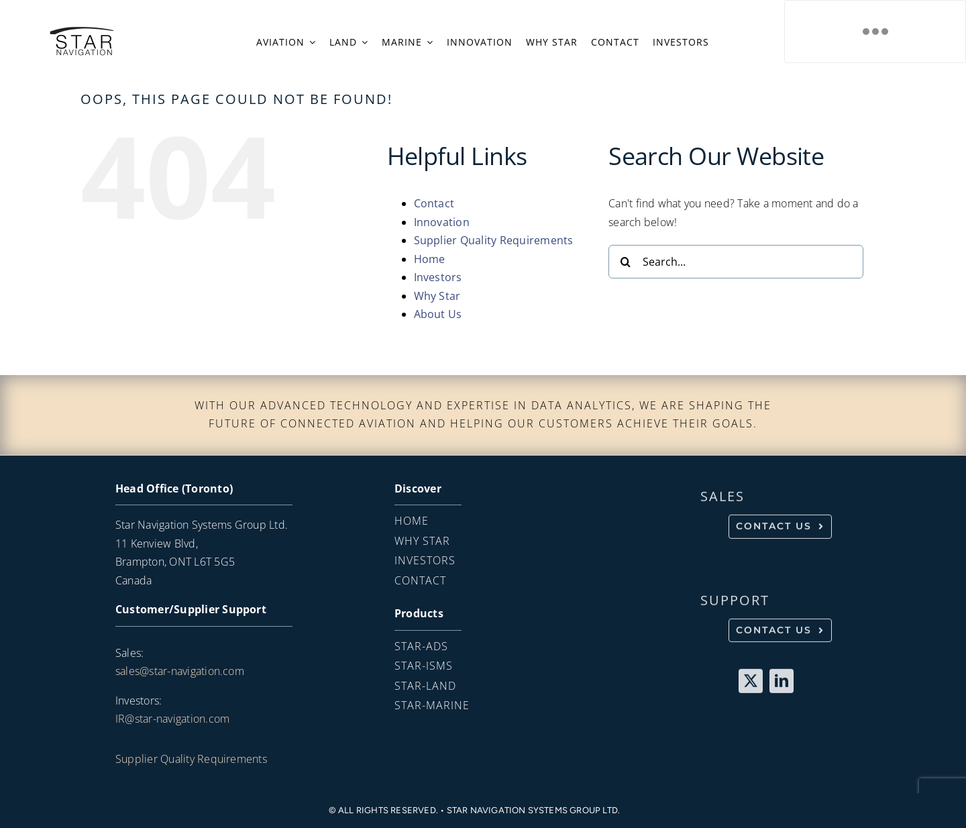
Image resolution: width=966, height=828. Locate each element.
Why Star (437, 296)
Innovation (442, 222)
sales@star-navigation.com (179, 671)
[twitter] (751, 683)
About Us (438, 314)
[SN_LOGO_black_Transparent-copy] (81, 30)
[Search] (625, 261)
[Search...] (735, 261)
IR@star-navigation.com (172, 718)
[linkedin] (781, 683)
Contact (434, 203)
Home (429, 259)
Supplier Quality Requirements (494, 240)
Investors (438, 277)
